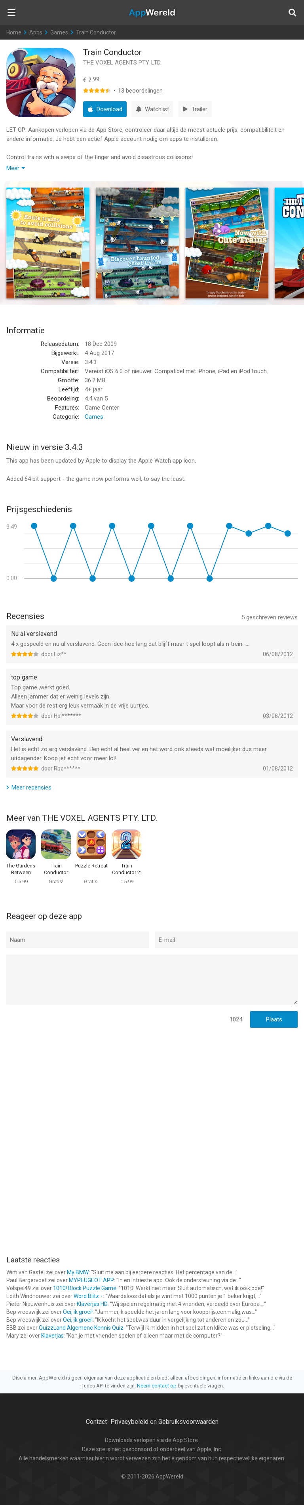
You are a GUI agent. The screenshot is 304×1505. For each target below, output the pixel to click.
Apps (35, 32)
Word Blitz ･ (88, 1296)
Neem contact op (157, 1386)
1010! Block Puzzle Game (84, 1288)
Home (13, 32)
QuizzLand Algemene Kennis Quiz (81, 1328)
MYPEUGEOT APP (91, 1280)
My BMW (78, 1272)
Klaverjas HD (92, 1304)
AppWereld (152, 12)
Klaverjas (52, 1335)
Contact (96, 1421)
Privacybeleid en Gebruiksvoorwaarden (164, 1421)
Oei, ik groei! (78, 1312)
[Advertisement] (152, 1085)
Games (59, 32)
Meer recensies (31, 787)
